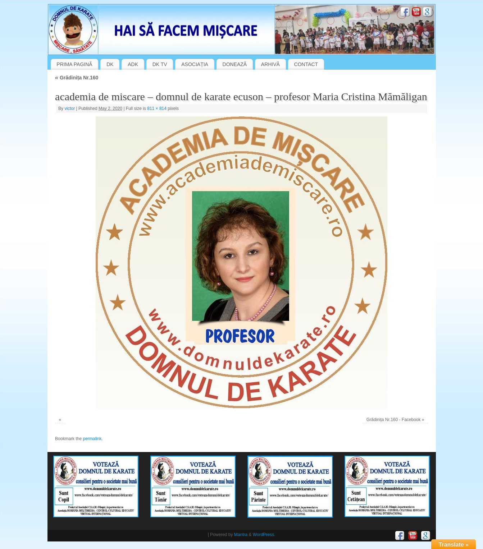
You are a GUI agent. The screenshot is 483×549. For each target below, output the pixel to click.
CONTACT (306, 64)
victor (69, 108)
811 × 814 (157, 108)
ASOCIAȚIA (194, 64)
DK (109, 64)
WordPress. (264, 534)
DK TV (159, 64)
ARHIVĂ (270, 64)
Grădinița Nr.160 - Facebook (393, 419)
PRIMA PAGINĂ (74, 64)
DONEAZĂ (235, 64)
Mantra (240, 534)
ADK (133, 64)
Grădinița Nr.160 (76, 77)
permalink (92, 438)
